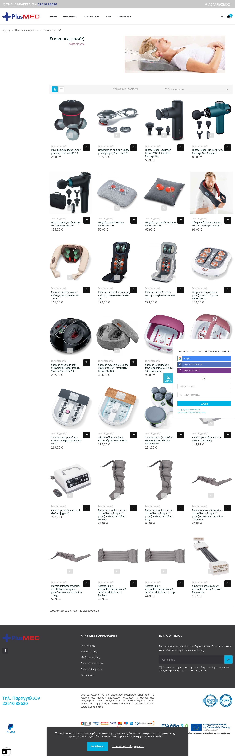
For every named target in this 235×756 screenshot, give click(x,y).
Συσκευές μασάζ (58, 146)
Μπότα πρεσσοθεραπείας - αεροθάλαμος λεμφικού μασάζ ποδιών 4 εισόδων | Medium (112, 515)
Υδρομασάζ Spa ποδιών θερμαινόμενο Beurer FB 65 (113, 439)
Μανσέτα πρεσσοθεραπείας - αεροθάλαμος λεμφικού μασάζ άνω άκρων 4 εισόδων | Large (66, 590)
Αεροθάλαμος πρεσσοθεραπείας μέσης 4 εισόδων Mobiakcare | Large (160, 589)
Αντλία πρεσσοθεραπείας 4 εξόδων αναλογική (206, 439)
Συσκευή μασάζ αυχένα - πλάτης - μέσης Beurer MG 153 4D (65, 295)
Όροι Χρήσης (88, 645)
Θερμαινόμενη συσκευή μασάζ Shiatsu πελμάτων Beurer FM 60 (205, 295)
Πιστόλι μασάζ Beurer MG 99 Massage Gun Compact (207, 151)
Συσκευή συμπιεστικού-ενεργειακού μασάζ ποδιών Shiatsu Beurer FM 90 (65, 368)
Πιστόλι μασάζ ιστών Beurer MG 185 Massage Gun (66, 224)
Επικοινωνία (87, 675)
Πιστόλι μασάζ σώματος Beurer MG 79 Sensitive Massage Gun (158, 153)
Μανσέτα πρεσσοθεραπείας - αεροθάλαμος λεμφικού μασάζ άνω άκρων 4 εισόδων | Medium (207, 515)
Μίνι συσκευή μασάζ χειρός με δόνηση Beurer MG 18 (66, 151)
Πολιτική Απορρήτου (92, 669)
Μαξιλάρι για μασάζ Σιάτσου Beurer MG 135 (160, 224)
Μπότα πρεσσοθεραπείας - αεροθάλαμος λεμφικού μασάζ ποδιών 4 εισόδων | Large (159, 515)
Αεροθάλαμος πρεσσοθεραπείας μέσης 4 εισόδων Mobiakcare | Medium (112, 590)
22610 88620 (47, 4)
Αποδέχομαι (98, 746)
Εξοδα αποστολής (90, 657)
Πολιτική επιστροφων (92, 663)
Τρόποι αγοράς (89, 651)
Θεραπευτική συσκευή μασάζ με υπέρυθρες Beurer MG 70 (113, 151)
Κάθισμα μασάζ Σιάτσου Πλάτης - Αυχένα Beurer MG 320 (160, 295)
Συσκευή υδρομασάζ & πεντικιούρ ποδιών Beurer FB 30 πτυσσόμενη (161, 368)
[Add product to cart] (86, 147)
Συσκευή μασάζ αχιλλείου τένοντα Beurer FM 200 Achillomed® (159, 440)
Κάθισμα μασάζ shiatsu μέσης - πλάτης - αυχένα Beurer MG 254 (114, 295)
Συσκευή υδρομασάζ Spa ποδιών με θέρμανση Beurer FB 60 (66, 440)
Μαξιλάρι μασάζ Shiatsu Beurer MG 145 (111, 224)
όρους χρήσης (198, 670)
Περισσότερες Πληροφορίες (128, 746)
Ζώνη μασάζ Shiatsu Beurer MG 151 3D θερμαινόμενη (206, 224)
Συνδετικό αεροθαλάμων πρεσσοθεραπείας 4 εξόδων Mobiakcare (207, 589)
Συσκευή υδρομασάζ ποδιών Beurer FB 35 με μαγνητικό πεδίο (207, 368)
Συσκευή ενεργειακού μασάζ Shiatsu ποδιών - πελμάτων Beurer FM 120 (113, 368)
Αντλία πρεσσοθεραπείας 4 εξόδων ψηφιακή (65, 512)
